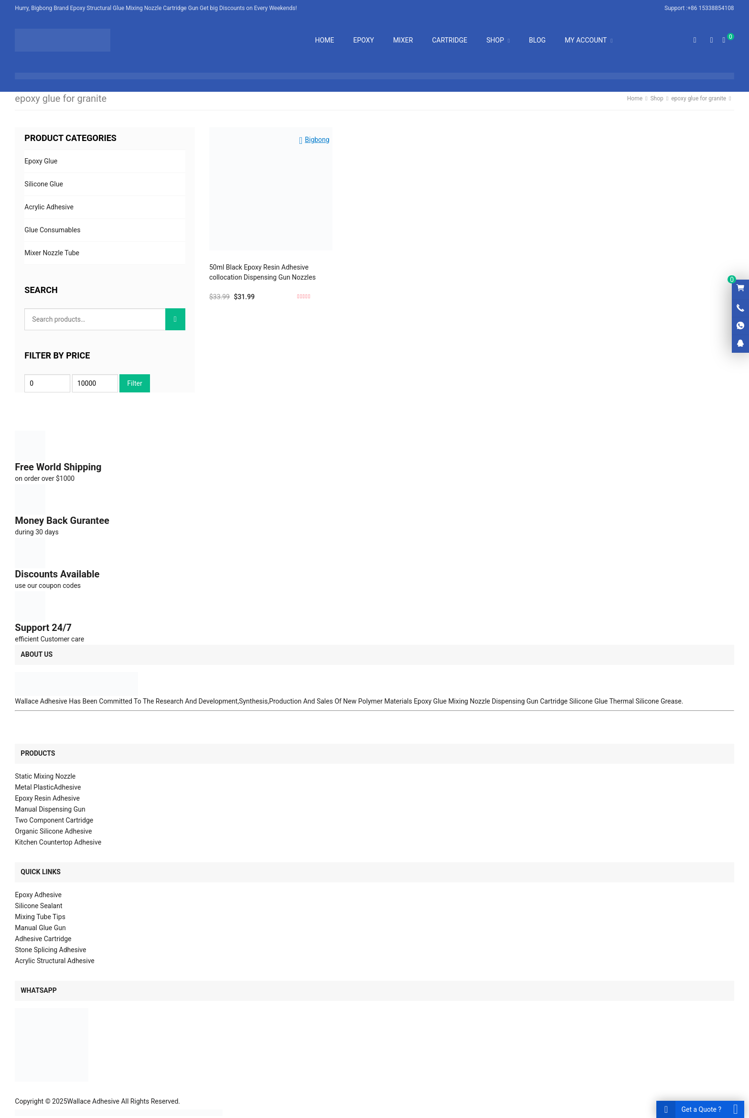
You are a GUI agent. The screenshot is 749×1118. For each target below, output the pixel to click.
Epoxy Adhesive (38, 895)
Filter (134, 383)
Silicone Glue (43, 184)
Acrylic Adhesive (48, 207)
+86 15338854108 (710, 8)
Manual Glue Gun (40, 928)
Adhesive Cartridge (43, 939)
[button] (314, 138)
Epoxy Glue (40, 161)
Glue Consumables (52, 230)
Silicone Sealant (38, 906)
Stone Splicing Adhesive (50, 950)
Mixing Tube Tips (40, 917)
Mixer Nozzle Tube (51, 253)
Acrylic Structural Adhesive (54, 961)
